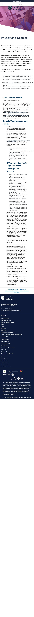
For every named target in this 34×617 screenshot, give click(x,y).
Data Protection (5, 341)
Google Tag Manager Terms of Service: (12, 100)
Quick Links (5, 336)
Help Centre (4, 349)
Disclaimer (17, 292)
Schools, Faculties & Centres (7, 322)
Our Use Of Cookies (12, 98)
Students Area (4, 360)
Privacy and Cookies (14, 38)
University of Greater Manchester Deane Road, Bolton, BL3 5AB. (9, 305)
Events (2, 326)
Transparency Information (7, 332)
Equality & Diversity (5, 343)
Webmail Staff (4, 365)
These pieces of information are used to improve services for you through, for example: (17, 70)
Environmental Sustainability (8, 347)
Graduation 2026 (17, 1)
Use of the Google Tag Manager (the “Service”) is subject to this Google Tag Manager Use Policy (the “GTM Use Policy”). (17, 128)
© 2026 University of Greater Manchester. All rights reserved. (17, 397)
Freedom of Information (11, 291)
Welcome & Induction (6, 367)
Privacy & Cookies (24, 291)
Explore (3, 315)
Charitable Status (5, 339)
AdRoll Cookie (10, 242)
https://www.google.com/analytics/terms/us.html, (22, 151)
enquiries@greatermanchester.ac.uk (12, 310)
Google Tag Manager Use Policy (15, 122)
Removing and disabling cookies (14, 266)
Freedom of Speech (5, 351)
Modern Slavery (5, 345)
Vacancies (3, 328)
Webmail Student (5, 362)
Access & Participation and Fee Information (11, 334)
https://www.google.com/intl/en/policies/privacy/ (15, 112)
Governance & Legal (6, 320)
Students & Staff (7, 354)
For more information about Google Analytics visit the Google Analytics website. (17, 240)
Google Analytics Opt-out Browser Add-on (16, 276)
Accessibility (23, 289)
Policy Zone (3, 330)
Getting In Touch (5, 318)
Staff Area (3, 356)
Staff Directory (4, 358)
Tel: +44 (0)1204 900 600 (7, 308)
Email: (11, 310)
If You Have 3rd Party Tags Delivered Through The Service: (17, 167)
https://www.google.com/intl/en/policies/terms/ (15, 109)
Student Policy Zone (13, 289)
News (2, 324)
